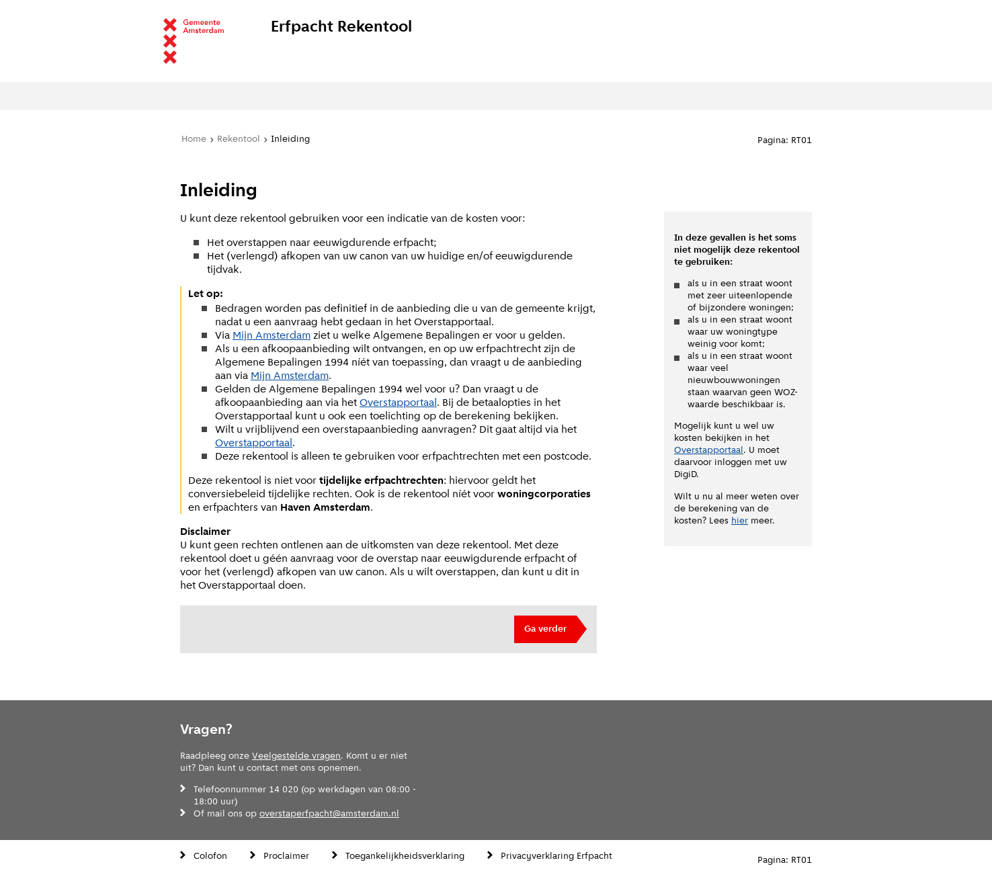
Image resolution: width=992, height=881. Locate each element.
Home (193, 138)
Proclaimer (286, 855)
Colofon (210, 855)
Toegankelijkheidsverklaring (404, 855)
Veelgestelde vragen (296, 755)
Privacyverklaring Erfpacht (556, 855)
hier (739, 520)
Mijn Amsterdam (272, 335)
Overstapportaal (398, 402)
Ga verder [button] (545, 628)
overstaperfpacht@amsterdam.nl (329, 813)
